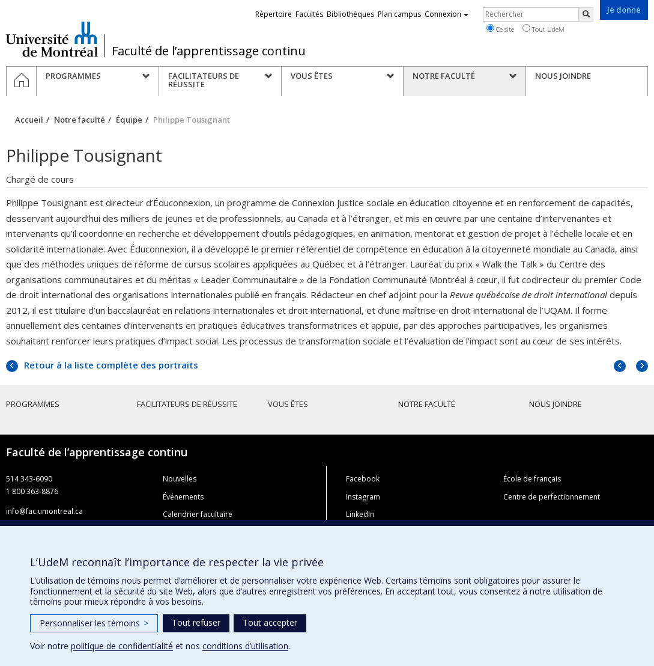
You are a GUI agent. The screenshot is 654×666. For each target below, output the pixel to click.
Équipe (129, 119)
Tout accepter (270, 622)
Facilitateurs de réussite (187, 404)
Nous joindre (555, 404)
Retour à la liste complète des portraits (110, 365)
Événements (183, 497)
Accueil (29, 119)
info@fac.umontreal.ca (44, 511)
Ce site (500, 29)
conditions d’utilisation (245, 646)
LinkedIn (360, 514)
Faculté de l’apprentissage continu (209, 51)
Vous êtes (288, 404)
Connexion (446, 14)
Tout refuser (196, 622)
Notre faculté (79, 119)
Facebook (363, 479)
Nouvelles (179, 479)
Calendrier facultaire (197, 514)
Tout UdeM (543, 29)
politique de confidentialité (122, 646)
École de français (532, 479)
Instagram (363, 497)
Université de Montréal (52, 39)
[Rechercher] (586, 14)
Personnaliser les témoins (94, 623)
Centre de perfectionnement (551, 497)
